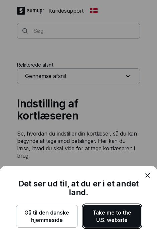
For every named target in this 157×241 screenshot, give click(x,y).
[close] (148, 175)
